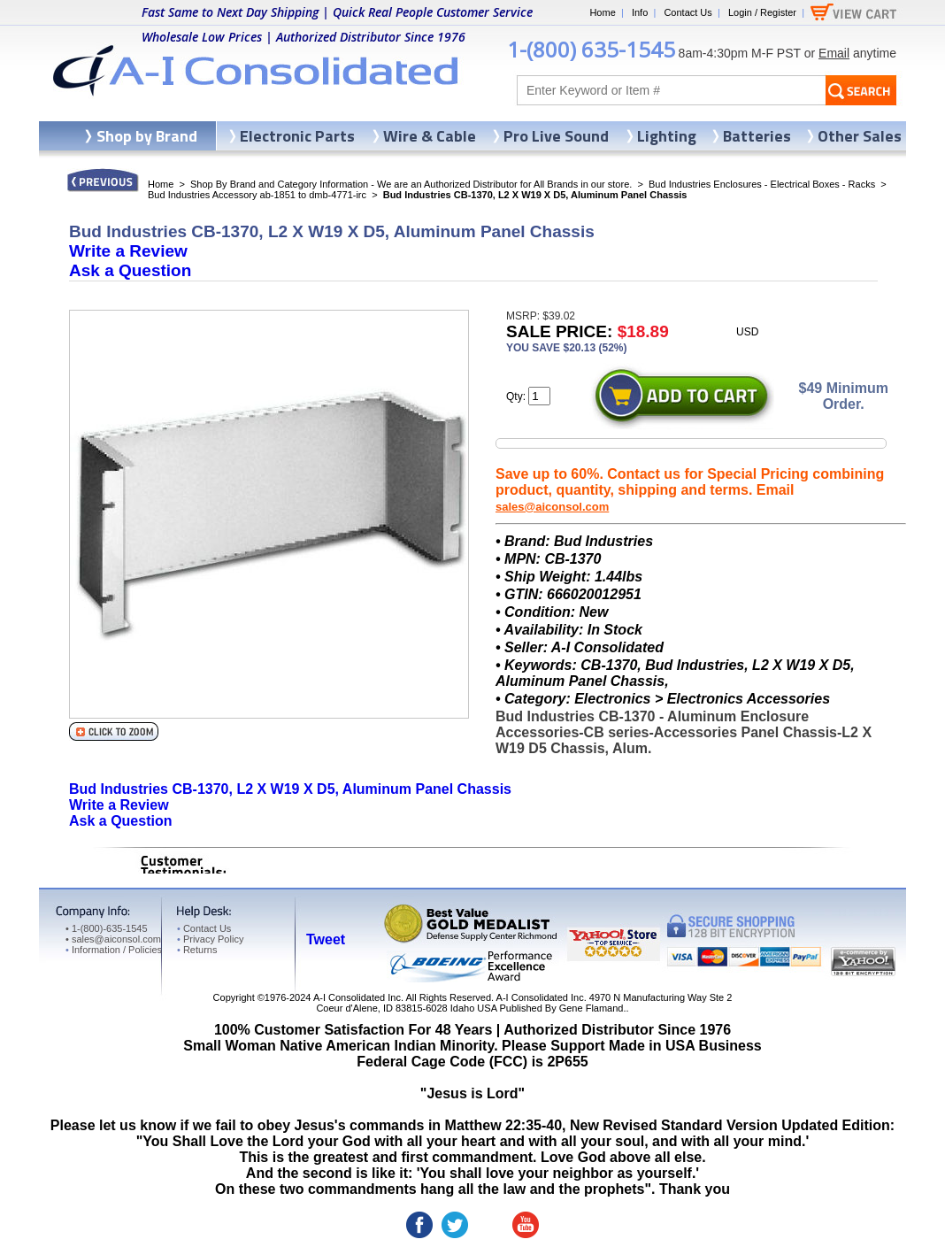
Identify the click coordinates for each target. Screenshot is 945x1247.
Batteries (757, 136)
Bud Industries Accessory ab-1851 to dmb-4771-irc (257, 194)
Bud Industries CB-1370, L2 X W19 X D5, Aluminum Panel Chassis (290, 789)
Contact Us (687, 12)
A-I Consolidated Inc (357, 997)
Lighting (666, 136)
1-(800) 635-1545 (591, 49)
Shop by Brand (146, 136)
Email (833, 53)
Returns (197, 949)
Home (602, 12)
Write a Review (128, 251)
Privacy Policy (210, 939)
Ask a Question (130, 270)
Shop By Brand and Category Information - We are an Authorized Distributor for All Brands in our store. (411, 184)
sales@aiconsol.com (552, 506)
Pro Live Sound (556, 136)
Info (640, 12)
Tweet (325, 939)
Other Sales (860, 136)
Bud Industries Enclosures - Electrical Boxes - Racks (762, 184)
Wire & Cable (429, 136)
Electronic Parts (297, 136)
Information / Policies (113, 949)
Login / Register (762, 12)
